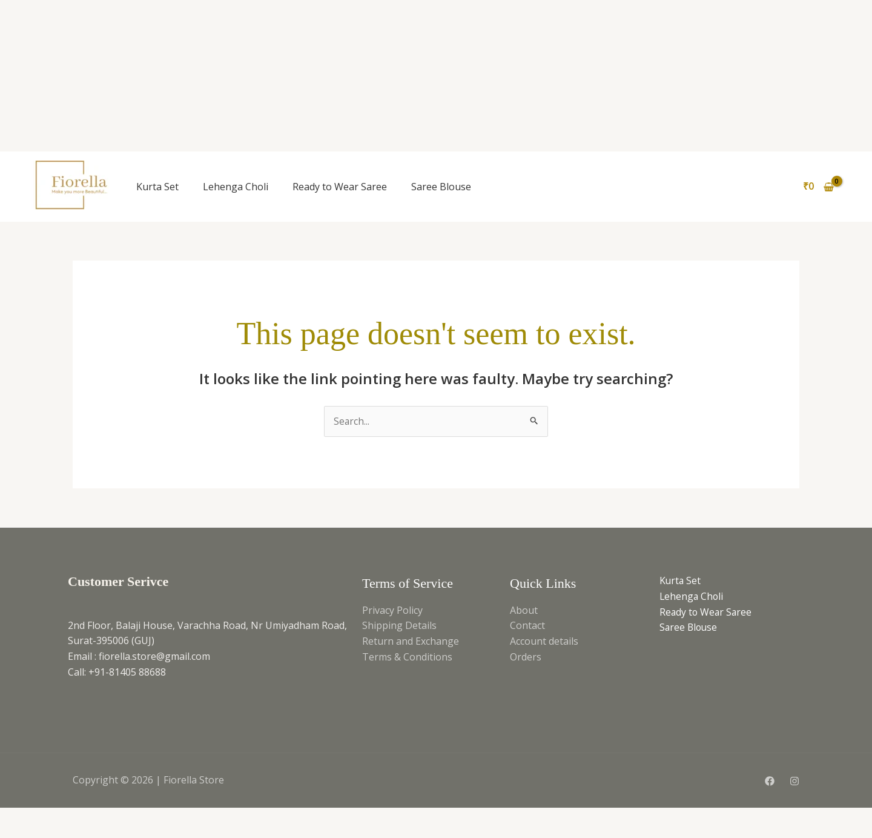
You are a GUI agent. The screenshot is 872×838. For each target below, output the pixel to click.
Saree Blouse (441, 186)
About (524, 610)
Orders (525, 656)
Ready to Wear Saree (339, 186)
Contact (527, 626)
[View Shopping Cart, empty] (818, 187)
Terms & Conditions (407, 656)
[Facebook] (770, 781)
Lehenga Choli (235, 186)
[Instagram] (794, 781)
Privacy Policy (392, 610)
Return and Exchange (410, 641)
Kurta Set (157, 186)
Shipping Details (399, 626)
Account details (544, 641)
